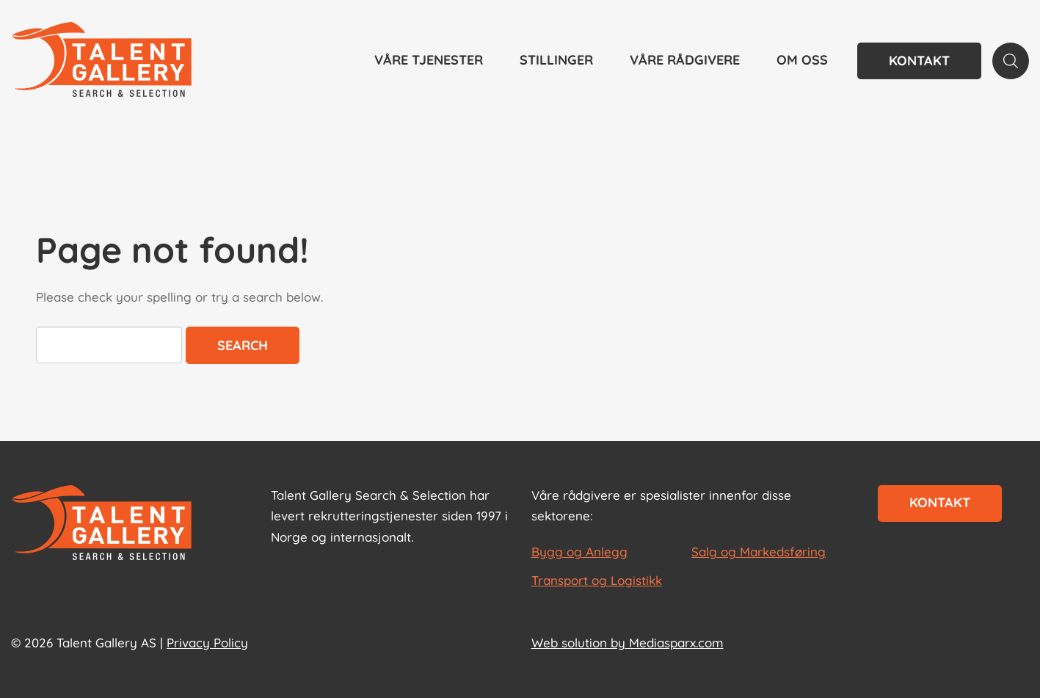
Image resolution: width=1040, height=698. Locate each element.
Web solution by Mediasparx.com (627, 642)
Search (242, 345)
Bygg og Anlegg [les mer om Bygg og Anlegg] (579, 551)
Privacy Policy (207, 642)
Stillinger (556, 59)
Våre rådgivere (685, 59)
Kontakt (919, 60)
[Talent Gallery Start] (101, 61)
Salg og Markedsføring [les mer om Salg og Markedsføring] (758, 551)
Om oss (802, 59)
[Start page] (101, 524)
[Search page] (1010, 61)
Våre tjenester (428, 59)
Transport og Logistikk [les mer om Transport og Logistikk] (596, 580)
